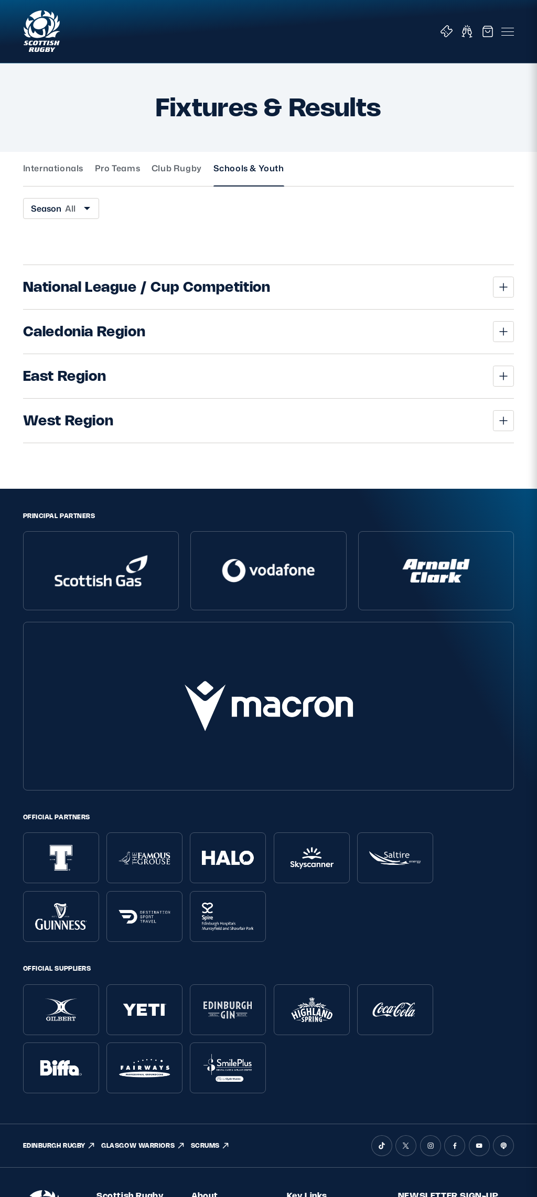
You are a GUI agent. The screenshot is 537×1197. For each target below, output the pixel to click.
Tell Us (202, 1069)
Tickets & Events (316, 1012)
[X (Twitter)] (405, 943)
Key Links (307, 993)
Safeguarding (215, 1055)
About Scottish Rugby (229, 1012)
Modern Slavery (124, 1077)
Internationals (53, 168)
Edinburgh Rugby (317, 1098)
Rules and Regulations (212, 1089)
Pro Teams (117, 168)
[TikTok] (381, 943)
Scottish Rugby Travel (325, 1084)
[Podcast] (503, 943)
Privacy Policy (120, 1023)
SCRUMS (210, 943)
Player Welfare (216, 1041)
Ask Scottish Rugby (225, 1026)
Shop (296, 1026)
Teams (298, 1041)
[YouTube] (479, 943)
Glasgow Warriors (317, 1112)
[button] (268, 287)
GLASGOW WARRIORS (143, 943)
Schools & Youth (248, 168)
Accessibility (117, 1116)
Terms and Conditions (135, 1038)
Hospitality (305, 1055)
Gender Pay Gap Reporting (125, 1096)
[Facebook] (454, 943)
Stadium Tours (312, 1069)
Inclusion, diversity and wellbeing (128, 1057)
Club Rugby (177, 168)
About (204, 993)
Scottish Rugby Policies (129, 999)
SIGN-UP (421, 1090)
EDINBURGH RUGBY (59, 943)
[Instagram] (430, 943)
